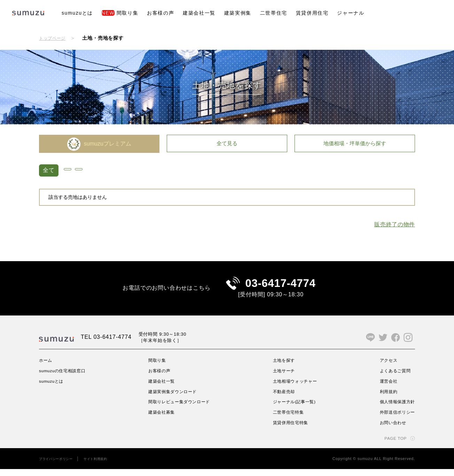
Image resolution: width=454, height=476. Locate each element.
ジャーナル (350, 13)
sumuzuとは (77, 13)
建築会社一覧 (199, 13)
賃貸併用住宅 (312, 13)
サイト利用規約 (105, 465)
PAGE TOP (393, 445)
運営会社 (384, 388)
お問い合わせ (389, 429)
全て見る (227, 144)
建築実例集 (237, 13)
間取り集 (120, 13)
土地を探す (283, 367)
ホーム (46, 367)
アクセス (384, 367)
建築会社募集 (161, 419)
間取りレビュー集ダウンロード (182, 409)
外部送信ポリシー (394, 419)
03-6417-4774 (280, 287)
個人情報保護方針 (394, 409)
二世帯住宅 (273, 13)
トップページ (54, 38)
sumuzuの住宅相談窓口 (66, 377)
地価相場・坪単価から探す (354, 144)
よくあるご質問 (392, 377)
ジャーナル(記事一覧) (295, 409)
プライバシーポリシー (59, 465)
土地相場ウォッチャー (296, 388)
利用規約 (384, 398)
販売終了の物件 (394, 224)
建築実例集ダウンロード (174, 398)
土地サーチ (283, 377)
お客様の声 (160, 13)
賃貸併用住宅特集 (290, 429)
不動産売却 (283, 398)
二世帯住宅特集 (288, 419)
